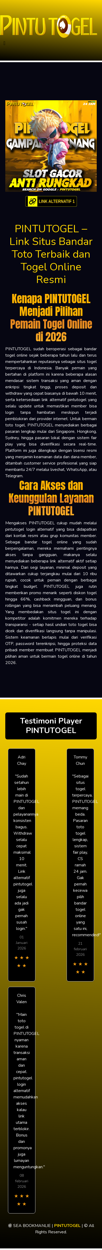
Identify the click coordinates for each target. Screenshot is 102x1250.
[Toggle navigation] (4, 43)
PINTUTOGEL (67, 1226)
